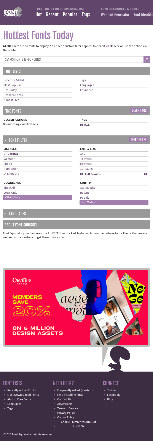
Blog (110, 399)
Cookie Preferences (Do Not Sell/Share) (78, 424)
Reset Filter (139, 140)
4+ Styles (86, 159)
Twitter (111, 390)
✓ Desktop (11, 154)
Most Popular (12, 85)
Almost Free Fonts (19, 399)
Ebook (8, 164)
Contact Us (64, 399)
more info (57, 237)
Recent (52, 14)
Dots (85, 125)
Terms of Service (67, 408)
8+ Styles (86, 164)
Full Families (90, 174)
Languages (87, 85)
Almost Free (11, 100)
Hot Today (10, 90)
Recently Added (14, 80)
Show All (9, 188)
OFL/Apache (11, 174)
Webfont (9, 159)
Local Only (10, 193)
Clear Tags (139, 110)
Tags (86, 14)
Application (11, 169)
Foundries (86, 90)
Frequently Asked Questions (75, 390)
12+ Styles (86, 169)
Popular (70, 14)
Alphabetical (88, 188)
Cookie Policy (66, 417)
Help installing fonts (70, 395)
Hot (38, 14)
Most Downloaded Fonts (23, 395)
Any (82, 154)
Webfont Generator (115, 14)
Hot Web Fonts (13, 95)
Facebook (113, 395)
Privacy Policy (66, 413)
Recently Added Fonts (21, 390)
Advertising (64, 404)
